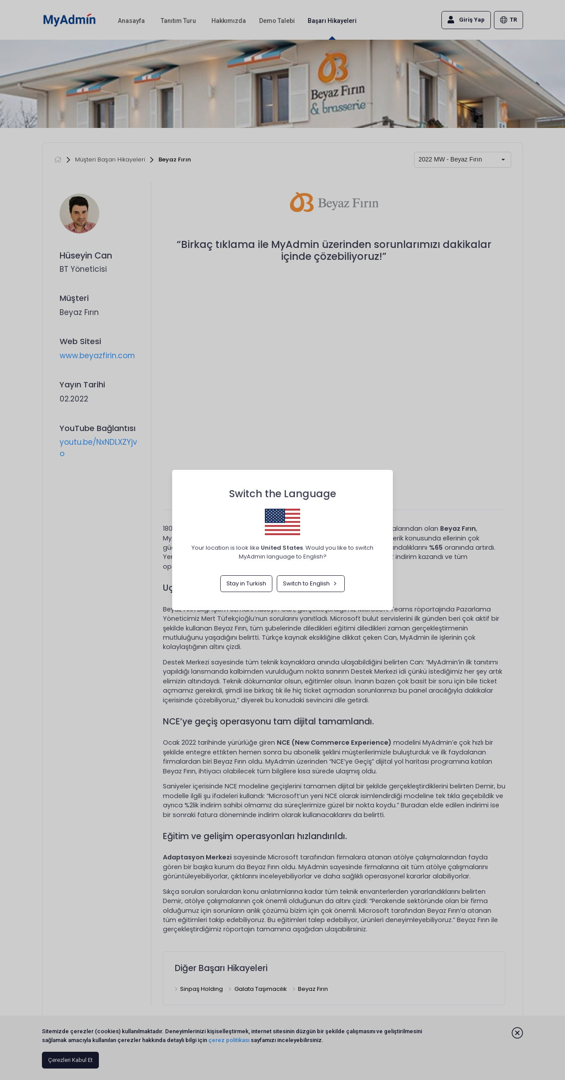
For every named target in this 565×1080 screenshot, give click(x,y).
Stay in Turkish (246, 583)
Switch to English (311, 583)
